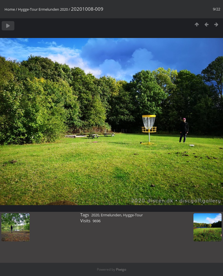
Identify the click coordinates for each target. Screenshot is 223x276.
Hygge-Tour (133, 214)
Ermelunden (111, 214)
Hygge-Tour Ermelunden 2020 (43, 9)
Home (10, 9)
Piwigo (121, 269)
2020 (95, 214)
